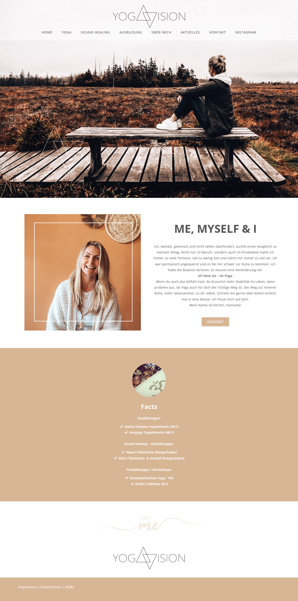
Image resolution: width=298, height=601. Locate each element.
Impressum (27, 586)
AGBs (69, 586)
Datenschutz (51, 586)
